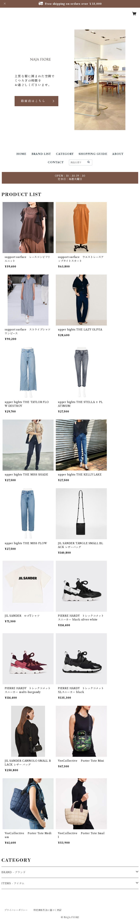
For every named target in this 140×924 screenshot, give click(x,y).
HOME (21, 154)
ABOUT (118, 154)
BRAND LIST (41, 154)
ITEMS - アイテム (12, 883)
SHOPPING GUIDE (93, 154)
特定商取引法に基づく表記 (48, 910)
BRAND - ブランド (13, 872)
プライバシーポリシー (16, 910)
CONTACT (56, 162)
